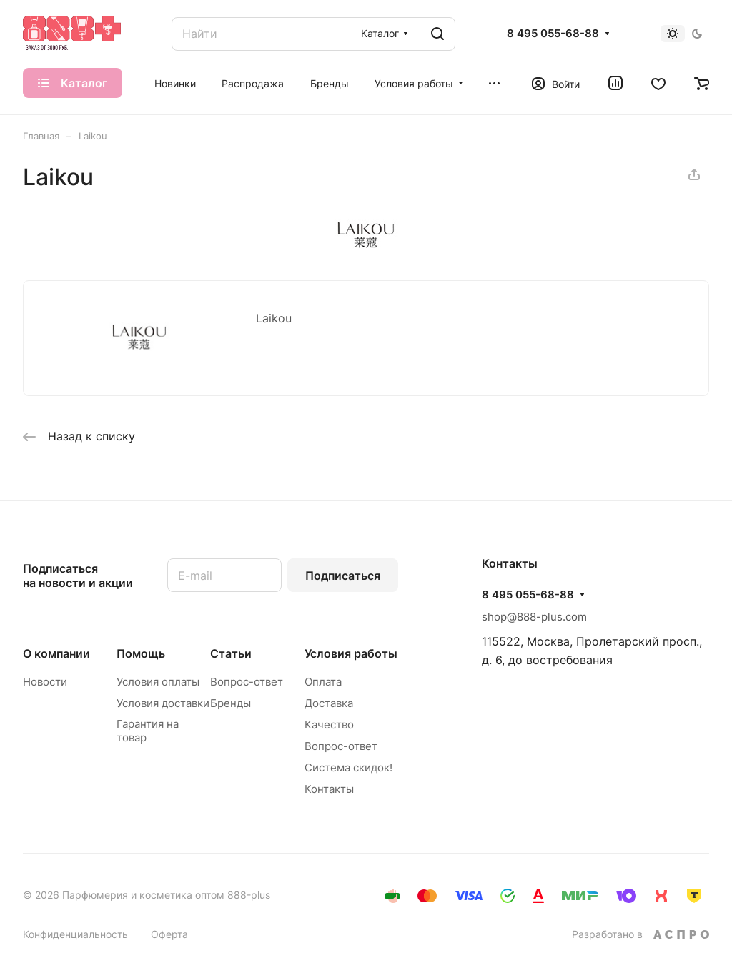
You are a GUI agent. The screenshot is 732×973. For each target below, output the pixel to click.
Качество (329, 724)
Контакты (329, 789)
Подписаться (342, 575)
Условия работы (351, 653)
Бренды (230, 703)
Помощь (141, 653)
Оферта (169, 934)
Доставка (329, 703)
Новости (45, 681)
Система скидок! (348, 767)
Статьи (231, 653)
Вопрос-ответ (246, 681)
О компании (56, 653)
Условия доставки (163, 703)
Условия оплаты (158, 681)
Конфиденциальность (75, 934)
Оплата (323, 681)
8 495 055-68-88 (553, 33)
